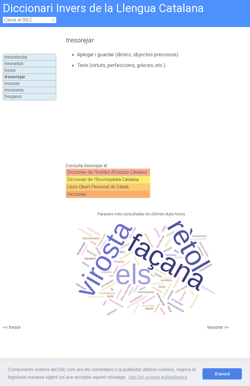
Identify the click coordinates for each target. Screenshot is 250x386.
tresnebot (13, 63)
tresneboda (15, 57)
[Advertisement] (132, 115)
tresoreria (14, 90)
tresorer (12, 83)
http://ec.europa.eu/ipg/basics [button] (158, 377)
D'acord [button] (222, 374)
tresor (10, 70)
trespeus (13, 96)
